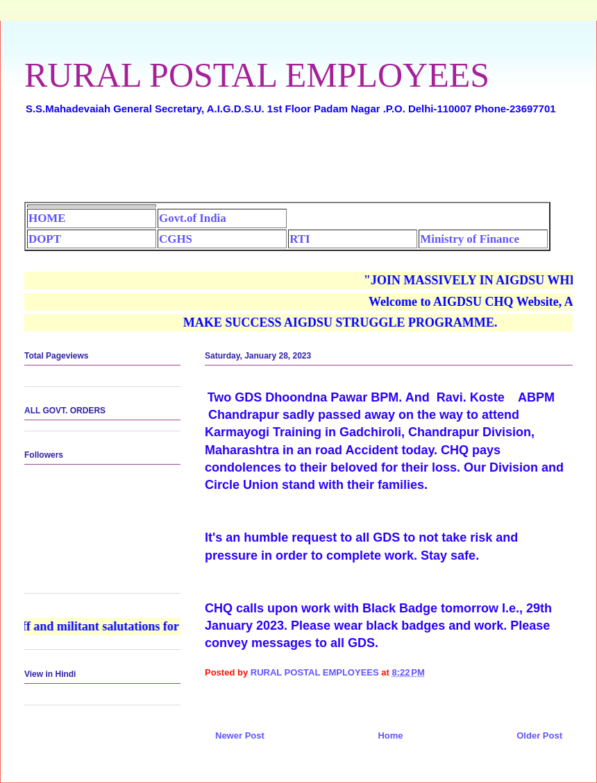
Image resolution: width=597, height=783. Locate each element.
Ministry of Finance (469, 239)
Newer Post (239, 735)
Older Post (539, 735)
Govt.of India (192, 218)
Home (390, 735)
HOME (46, 218)
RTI (299, 239)
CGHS (175, 239)
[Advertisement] (298, 163)
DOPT (44, 239)
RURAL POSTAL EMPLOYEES (256, 74)
